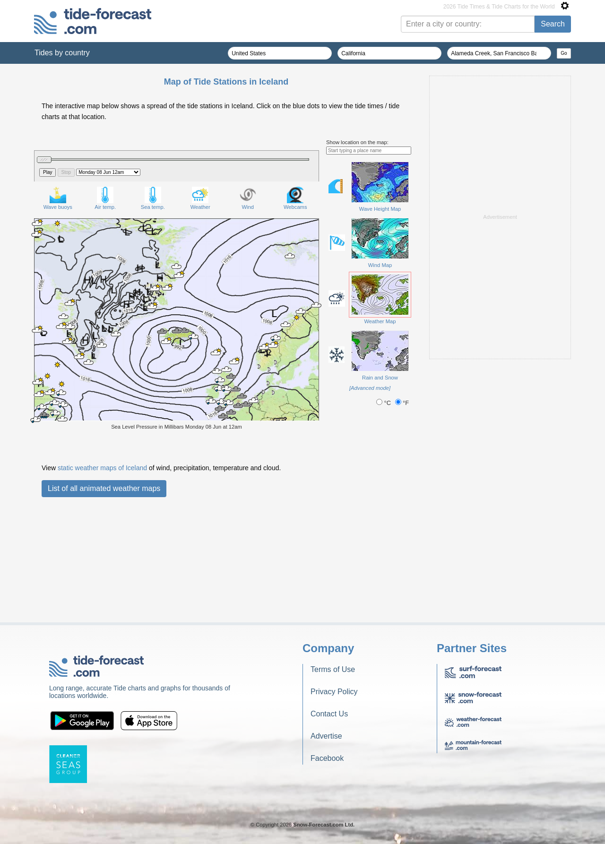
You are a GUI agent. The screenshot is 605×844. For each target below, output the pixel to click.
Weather (200, 198)
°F (402, 402)
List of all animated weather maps (104, 488)
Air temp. (105, 198)
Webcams (295, 198)
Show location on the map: (357, 142)
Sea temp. (153, 198)
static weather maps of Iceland (102, 468)
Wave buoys (57, 198)
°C (384, 402)
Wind (248, 198)
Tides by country (62, 53)
